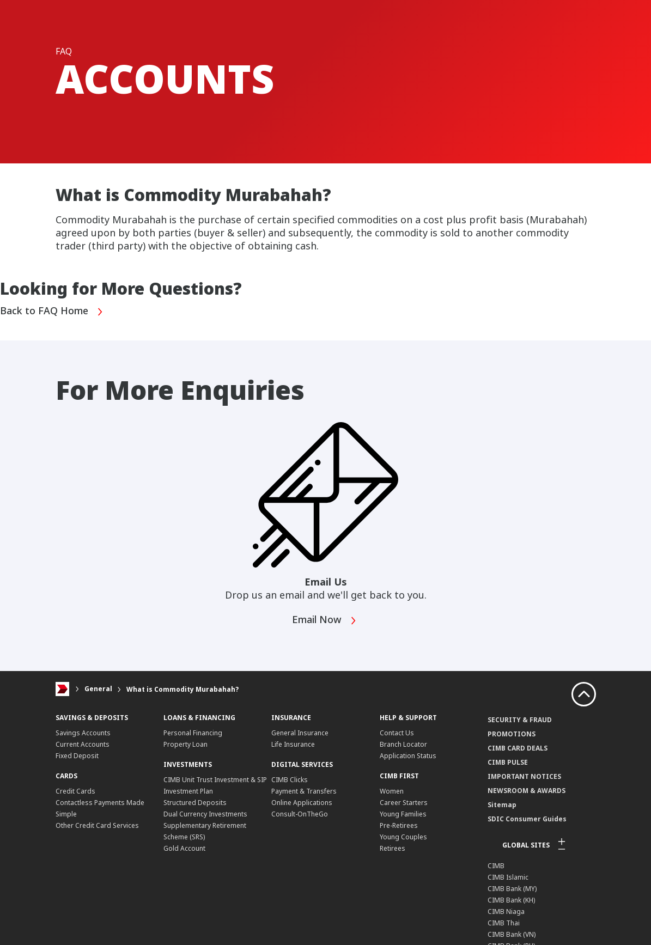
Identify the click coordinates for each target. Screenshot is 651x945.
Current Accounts (82, 744)
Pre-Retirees (399, 825)
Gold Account (184, 848)
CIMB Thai (504, 923)
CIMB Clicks (289, 779)
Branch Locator (403, 744)
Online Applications (301, 802)
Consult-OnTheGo (299, 814)
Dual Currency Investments (205, 814)
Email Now (324, 620)
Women (392, 791)
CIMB (496, 865)
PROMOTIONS (512, 734)
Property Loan (185, 744)
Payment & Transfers (304, 791)
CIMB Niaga (506, 911)
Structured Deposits (195, 802)
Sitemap (502, 804)
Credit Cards (75, 791)
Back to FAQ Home (52, 312)
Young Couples (403, 837)
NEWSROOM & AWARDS (526, 790)
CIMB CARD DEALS (517, 748)
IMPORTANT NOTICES (524, 776)
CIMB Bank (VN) (512, 934)
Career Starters (404, 802)
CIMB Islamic (508, 877)
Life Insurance (293, 744)
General (98, 689)
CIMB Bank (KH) (511, 900)
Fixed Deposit (77, 755)
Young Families (403, 814)
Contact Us (397, 732)
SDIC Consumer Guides (527, 819)
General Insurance (299, 732)
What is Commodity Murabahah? (182, 689)
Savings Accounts (83, 732)
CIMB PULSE (508, 762)
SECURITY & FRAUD (520, 719)
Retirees (392, 848)
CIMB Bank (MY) (512, 888)
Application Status (408, 755)
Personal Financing (192, 732)
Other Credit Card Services (97, 825)
